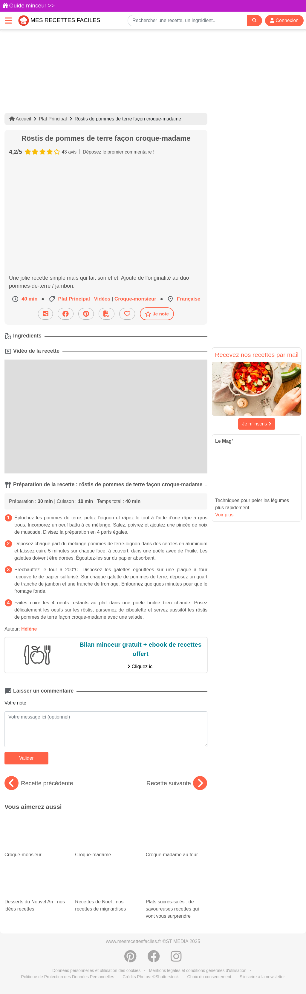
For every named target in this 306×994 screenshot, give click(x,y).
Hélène (29, 628)
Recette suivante (176, 783)
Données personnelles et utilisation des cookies (96, 970)
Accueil (20, 118)
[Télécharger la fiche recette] (106, 314)
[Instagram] (176, 959)
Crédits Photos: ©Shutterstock (151, 976)
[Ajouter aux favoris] (127, 314)
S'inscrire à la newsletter (262, 976)
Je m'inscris (256, 423)
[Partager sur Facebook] (66, 314)
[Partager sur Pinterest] (86, 314)
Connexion (284, 20)
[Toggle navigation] (8, 20)
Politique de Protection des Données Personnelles (67, 976)
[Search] (254, 20)
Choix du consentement (209, 976)
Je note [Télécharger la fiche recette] (157, 314)
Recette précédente (38, 783)
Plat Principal (53, 118)
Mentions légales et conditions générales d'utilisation (198, 970)
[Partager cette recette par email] (45, 314)
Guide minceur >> (32, 5)
